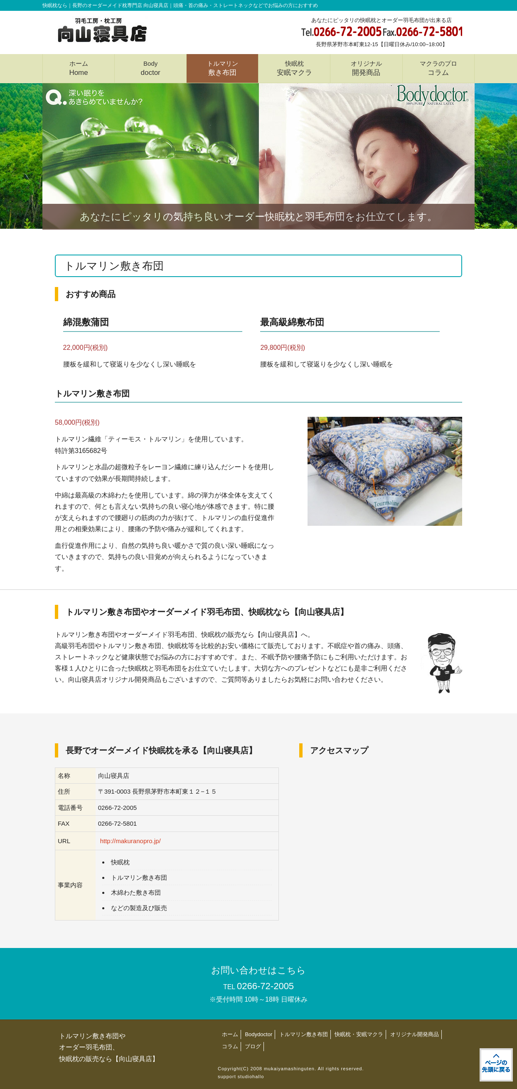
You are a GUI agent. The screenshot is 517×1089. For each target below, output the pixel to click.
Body (150, 68)
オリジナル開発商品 (414, 1034)
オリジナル (366, 68)
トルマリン (222, 68)
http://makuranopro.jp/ (130, 840)
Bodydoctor (258, 1034)
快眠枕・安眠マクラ (359, 1034)
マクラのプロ (438, 68)
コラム (230, 1046)
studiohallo (251, 1076)
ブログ (253, 1046)
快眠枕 (294, 68)
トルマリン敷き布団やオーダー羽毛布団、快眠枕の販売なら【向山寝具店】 (109, 1047)
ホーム (78, 68)
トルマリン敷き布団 (303, 1034)
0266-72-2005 (265, 986)
